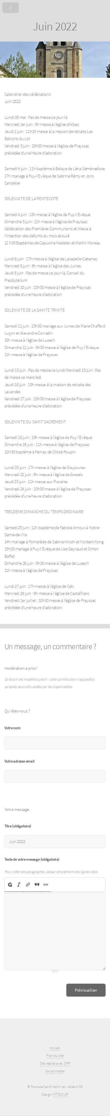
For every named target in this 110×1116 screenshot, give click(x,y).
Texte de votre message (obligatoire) (31, 859)
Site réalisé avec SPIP (55, 1063)
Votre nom (12, 727)
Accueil (55, 1047)
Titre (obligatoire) (17, 826)
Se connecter (55, 1071)
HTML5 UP (60, 1094)
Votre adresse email (19, 761)
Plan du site (54, 1055)
